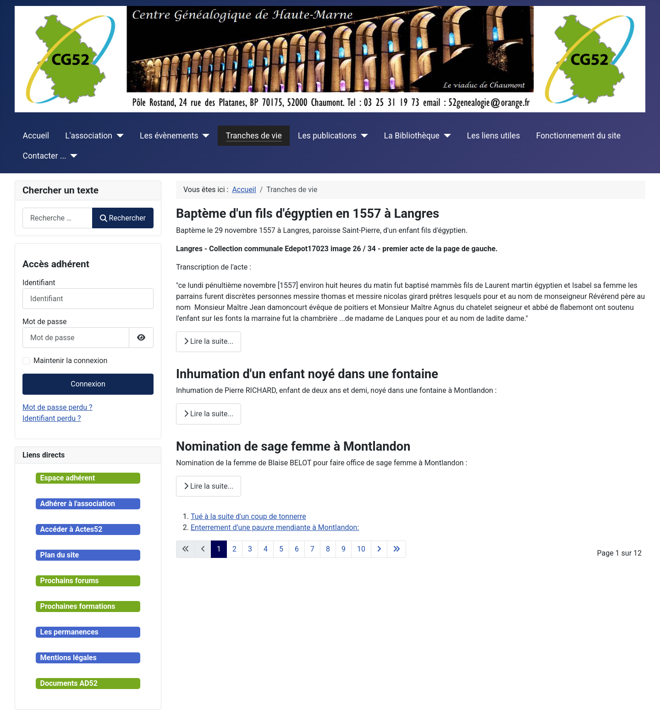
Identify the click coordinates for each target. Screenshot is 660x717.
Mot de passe (44, 321)
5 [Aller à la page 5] (281, 549)
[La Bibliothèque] (445, 136)
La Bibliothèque (412, 135)
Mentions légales (68, 657)
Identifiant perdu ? (51, 418)
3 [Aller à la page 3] (250, 549)
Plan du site (59, 555)
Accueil (36, 135)
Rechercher (123, 218)
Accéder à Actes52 (71, 529)
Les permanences (69, 632)
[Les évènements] (204, 136)
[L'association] (118, 136)
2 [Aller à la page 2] (234, 549)
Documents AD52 (69, 683)
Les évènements (169, 135)
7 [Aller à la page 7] (312, 549)
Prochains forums (69, 580)
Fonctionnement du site (578, 135)
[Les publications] (362, 136)
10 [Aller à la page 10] (361, 549)
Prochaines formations (78, 606)
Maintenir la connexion (70, 360)
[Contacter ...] (72, 156)
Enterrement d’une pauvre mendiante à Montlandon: (275, 527)
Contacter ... (44, 155)
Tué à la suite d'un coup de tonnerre (248, 516)
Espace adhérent (67, 478)
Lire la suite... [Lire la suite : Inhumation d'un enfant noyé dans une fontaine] (208, 413)
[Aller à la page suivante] (379, 549)
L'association (88, 135)
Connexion (88, 384)
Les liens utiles (493, 135)
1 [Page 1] (219, 549)
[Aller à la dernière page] (396, 549)
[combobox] (57, 218)
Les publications (327, 135)
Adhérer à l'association (77, 503)
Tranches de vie (254, 135)
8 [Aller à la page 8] (328, 549)
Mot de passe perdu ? (57, 407)
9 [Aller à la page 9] (343, 549)
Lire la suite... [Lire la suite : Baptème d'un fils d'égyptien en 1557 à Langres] (208, 341)
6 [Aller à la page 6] (297, 549)
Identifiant (38, 282)
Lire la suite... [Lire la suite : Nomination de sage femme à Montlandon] (208, 486)
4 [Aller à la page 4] (266, 549)
